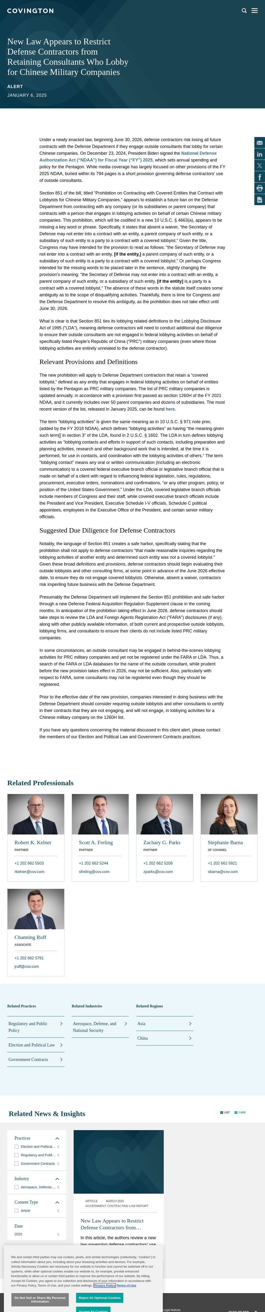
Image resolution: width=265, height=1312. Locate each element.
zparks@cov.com (158, 872)
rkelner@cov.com (30, 872)
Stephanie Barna (225, 842)
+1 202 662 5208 (158, 863)
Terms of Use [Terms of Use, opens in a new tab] (126, 1299)
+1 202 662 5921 (222, 863)
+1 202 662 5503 (29, 863)
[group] (37, 1147)
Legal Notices (171, 1310)
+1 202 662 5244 (93, 863)
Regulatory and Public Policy (27, 1027)
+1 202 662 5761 (29, 958)
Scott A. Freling (96, 842)
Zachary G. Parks (161, 842)
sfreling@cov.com (94, 872)
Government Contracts (28, 1059)
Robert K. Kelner (33, 842)
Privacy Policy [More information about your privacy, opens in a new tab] (104, 1299)
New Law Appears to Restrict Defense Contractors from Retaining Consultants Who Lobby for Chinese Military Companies (118, 1224)
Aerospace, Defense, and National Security (94, 1027)
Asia (141, 1023)
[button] (225, 1112)
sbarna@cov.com (223, 872)
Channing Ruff (30, 937)
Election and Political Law (31, 1045)
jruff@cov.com (27, 966)
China (142, 1038)
